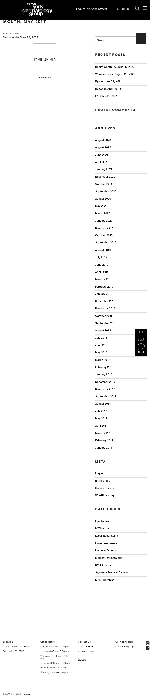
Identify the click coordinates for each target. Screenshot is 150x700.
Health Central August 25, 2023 (115, 67)
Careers (82, 660)
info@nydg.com (86, 651)
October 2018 (104, 316)
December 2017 (105, 382)
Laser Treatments (106, 543)
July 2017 (101, 411)
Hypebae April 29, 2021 (110, 89)
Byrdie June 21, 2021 (108, 81)
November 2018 (105, 308)
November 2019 (105, 228)
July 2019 (101, 257)
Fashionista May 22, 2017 (21, 37)
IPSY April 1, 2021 (106, 96)
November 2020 (105, 177)
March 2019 (102, 279)
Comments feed (105, 488)
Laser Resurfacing (106, 536)
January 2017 (103, 448)
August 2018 (103, 330)
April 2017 (101, 426)
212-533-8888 (120, 9)
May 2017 (101, 418)
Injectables (102, 521)
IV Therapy (102, 528)
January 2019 (103, 294)
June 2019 (101, 265)
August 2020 (103, 199)
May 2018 (101, 352)
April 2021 (101, 162)
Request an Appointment (91, 9)
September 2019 (105, 242)
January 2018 (103, 374)
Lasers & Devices (106, 550)
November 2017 (105, 389)
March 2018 (102, 360)
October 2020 (104, 184)
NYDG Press (103, 565)
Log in (99, 473)
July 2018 (101, 338)
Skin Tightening (104, 580)
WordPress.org (104, 495)
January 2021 (103, 169)
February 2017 (104, 440)
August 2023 (103, 140)
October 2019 (104, 235)
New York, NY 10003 (13, 651)
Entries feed (102, 481)
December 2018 (105, 301)
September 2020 (105, 191)
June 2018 (101, 345)
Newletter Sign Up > (125, 647)
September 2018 (105, 323)
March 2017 (102, 433)
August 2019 (103, 250)
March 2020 (102, 213)
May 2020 (101, 206)
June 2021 (101, 155)
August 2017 (103, 404)
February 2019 (104, 287)
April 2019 (101, 272)
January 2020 (103, 221)
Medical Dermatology (108, 558)
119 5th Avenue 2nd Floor (16, 647)
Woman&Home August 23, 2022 (115, 74)
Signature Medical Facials (111, 572)
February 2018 (104, 367)
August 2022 (103, 147)
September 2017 (105, 396)
